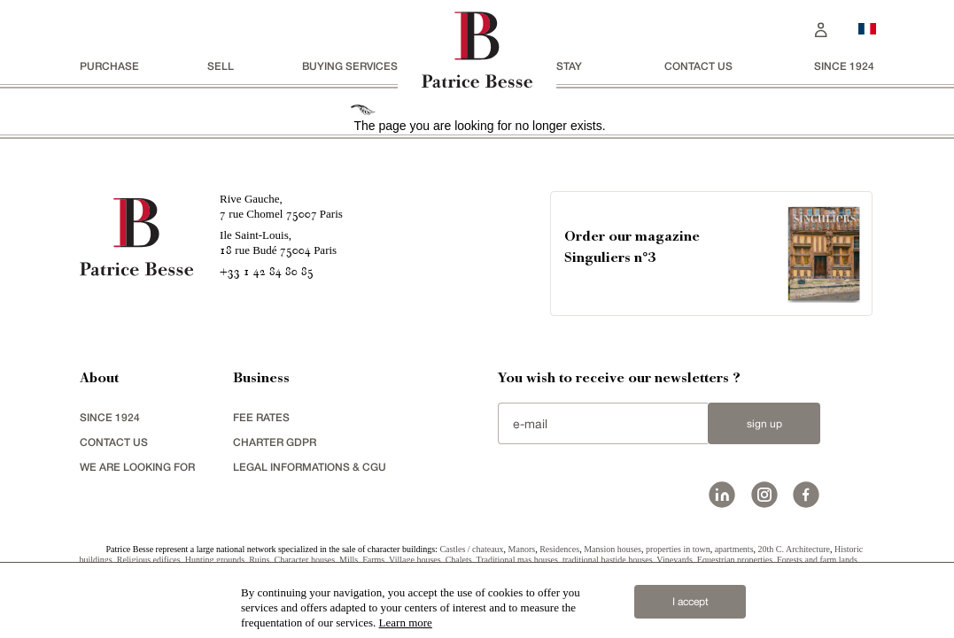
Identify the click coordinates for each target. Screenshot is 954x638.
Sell (220, 66)
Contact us (698, 66)
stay (569, 66)
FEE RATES (261, 417)
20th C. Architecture (794, 549)
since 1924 (844, 66)
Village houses (415, 560)
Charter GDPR (274, 442)
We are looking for (137, 466)
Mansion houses (612, 549)
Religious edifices (149, 560)
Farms (373, 560)
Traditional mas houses (516, 560)
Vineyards (674, 560)
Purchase (109, 66)
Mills (348, 560)
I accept (690, 602)
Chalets (459, 560)
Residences (559, 549)
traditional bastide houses (607, 560)
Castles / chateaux (471, 549)
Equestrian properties (734, 560)
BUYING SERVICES (350, 66)
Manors (522, 549)
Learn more (405, 622)
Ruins (259, 560)
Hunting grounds (215, 560)
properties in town (678, 549)
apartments (734, 549)
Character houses (305, 560)
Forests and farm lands (817, 560)
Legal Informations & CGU (309, 466)
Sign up (764, 424)
